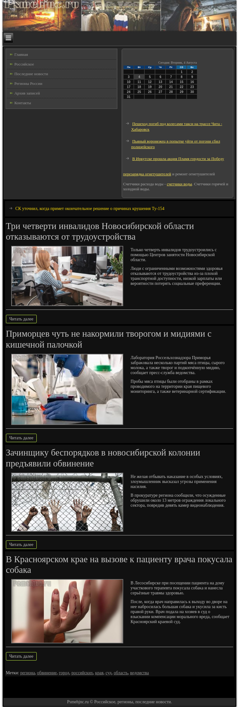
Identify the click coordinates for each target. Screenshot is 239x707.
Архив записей (27, 93)
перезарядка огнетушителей (147, 174)
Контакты (22, 102)
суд (108, 672)
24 (128, 92)
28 (171, 92)
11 (139, 82)
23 (192, 87)
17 (128, 87)
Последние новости (31, 73)
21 (171, 87)
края (99, 672)
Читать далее (21, 319)
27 (160, 92)
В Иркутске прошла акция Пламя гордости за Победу (178, 158)
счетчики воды (179, 184)
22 (181, 87)
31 (128, 97)
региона (27, 672)
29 (181, 92)
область (121, 672)
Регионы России (28, 83)
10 (128, 82)
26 (150, 92)
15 (181, 82)
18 (139, 87)
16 (192, 82)
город (64, 672)
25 (139, 92)
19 (150, 87)
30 (192, 92)
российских (82, 672)
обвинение (47, 672)
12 (150, 82)
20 (160, 87)
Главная (21, 54)
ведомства (139, 672)
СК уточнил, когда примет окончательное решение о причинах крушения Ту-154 (89, 208)
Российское (24, 64)
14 (171, 82)
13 (160, 82)
